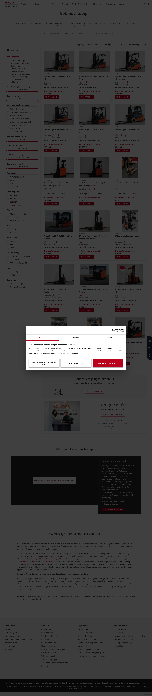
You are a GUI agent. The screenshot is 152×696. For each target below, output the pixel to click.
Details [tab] (76, 337)
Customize (76, 363)
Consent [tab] (42, 337)
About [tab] (109, 337)
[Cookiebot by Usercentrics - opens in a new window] (114, 330)
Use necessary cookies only (44, 363)
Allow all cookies (108, 363)
